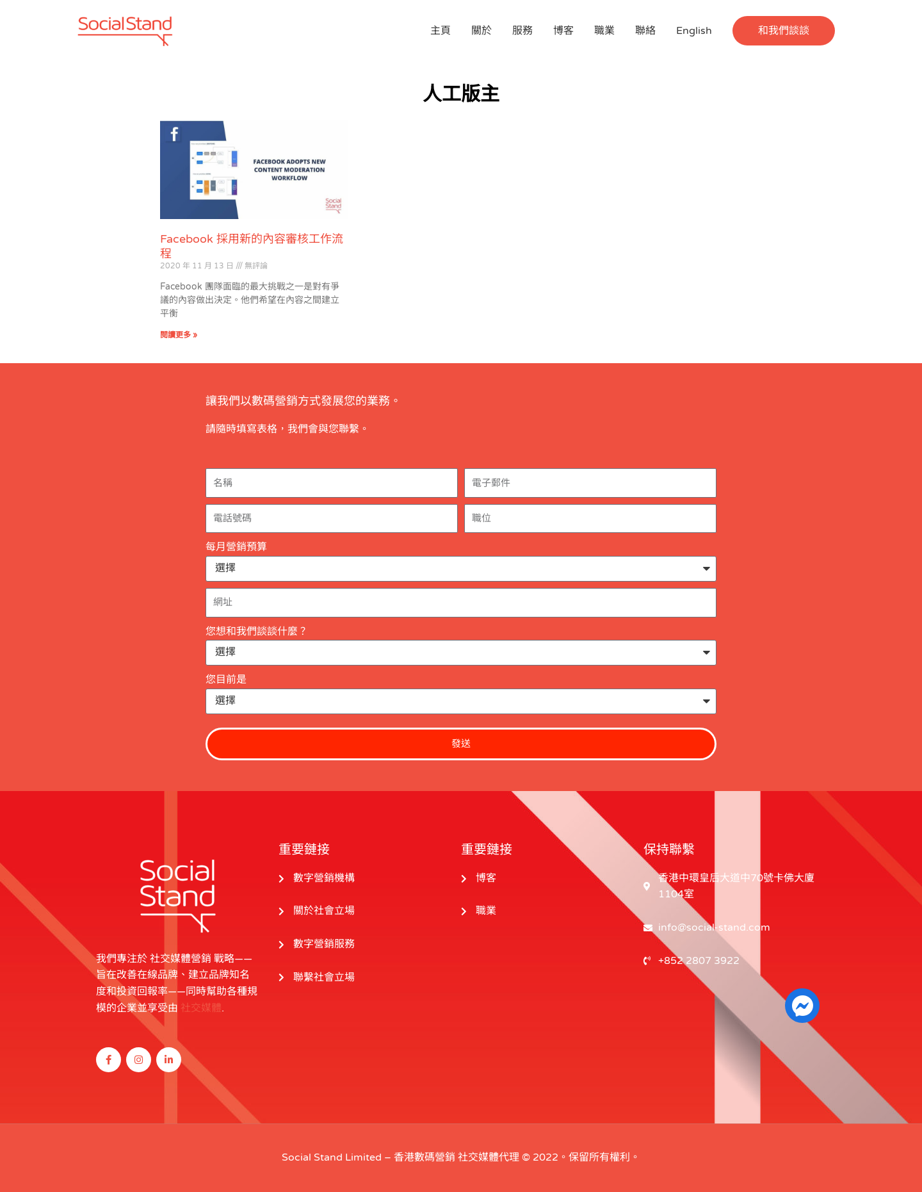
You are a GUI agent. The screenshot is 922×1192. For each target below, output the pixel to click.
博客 (563, 30)
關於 (481, 30)
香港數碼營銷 (424, 1157)
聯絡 (645, 30)
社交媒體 (201, 1008)
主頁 (440, 30)
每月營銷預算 (236, 547)
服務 (522, 30)
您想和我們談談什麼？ (257, 631)
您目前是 (226, 679)
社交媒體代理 (488, 1157)
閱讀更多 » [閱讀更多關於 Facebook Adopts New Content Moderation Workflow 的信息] (178, 335)
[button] (783, 30)
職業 (604, 30)
